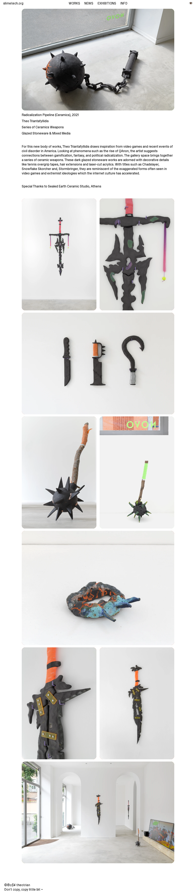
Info (123, 3)
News (88, 3)
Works (74, 3)
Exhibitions (107, 3)
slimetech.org (13, 3)
